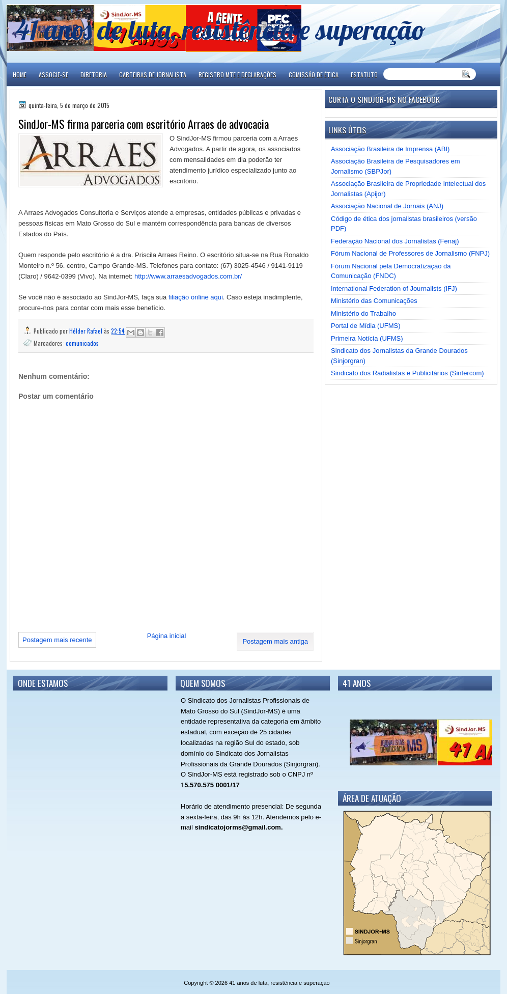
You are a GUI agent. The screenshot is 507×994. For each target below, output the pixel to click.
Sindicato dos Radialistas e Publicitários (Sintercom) (407, 373)
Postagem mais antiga (275, 641)
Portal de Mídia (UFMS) (366, 325)
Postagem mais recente (57, 640)
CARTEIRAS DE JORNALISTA (152, 74)
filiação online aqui (195, 297)
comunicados (82, 343)
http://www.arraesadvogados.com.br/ (188, 276)
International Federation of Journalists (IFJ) (394, 288)
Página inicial (166, 636)
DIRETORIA (93, 74)
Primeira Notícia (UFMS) (367, 338)
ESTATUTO (364, 74)
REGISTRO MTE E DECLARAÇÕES (237, 74)
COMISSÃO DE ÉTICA (314, 74)
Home (19, 74)
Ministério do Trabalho (363, 313)
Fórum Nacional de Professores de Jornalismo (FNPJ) (410, 253)
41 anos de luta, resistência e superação (221, 29)
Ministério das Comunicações (374, 301)
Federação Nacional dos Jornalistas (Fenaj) (395, 241)
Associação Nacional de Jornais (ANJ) (387, 206)
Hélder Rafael (86, 330)
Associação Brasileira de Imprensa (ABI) (390, 149)
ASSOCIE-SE (53, 74)
